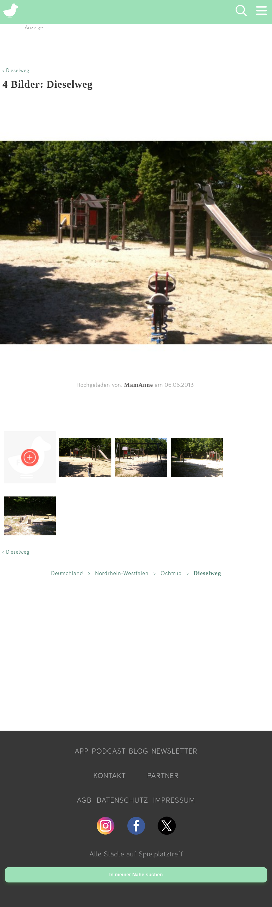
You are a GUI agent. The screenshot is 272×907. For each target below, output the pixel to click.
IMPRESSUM (174, 800)
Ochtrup (171, 573)
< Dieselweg (15, 70)
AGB (84, 800)
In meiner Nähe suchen (136, 874)
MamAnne (138, 385)
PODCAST (109, 751)
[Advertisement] (136, 653)
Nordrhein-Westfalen (122, 573)
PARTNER (163, 775)
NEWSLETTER (174, 751)
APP (82, 751)
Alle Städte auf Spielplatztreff (136, 853)
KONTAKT (109, 775)
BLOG (138, 751)
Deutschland (67, 573)
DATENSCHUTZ (122, 800)
